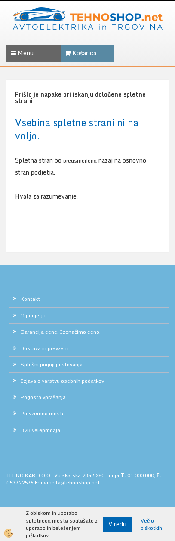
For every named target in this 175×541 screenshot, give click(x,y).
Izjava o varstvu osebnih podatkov (62, 381)
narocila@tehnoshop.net (70, 482)
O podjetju (33, 315)
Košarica (80, 53)
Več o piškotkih (151, 524)
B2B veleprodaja (40, 430)
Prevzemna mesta (43, 413)
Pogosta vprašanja (43, 397)
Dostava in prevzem (44, 348)
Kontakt (30, 299)
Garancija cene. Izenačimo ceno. (61, 332)
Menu (22, 53)
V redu (117, 524)
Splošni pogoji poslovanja (52, 364)
